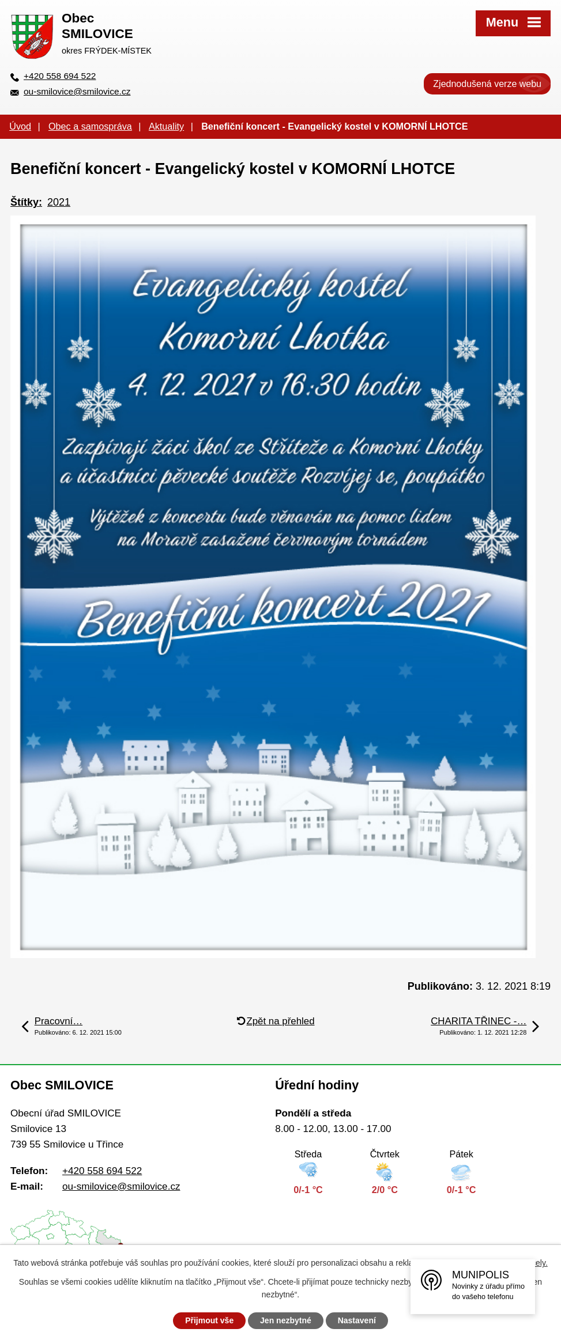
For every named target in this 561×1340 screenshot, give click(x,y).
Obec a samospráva (90, 126)
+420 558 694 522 (60, 76)
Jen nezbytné (285, 1320)
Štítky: (26, 202)
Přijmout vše (209, 1320)
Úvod (20, 126)
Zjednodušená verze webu (487, 84)
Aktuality (166, 126)
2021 (58, 202)
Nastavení (357, 1320)
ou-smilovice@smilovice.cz (77, 91)
